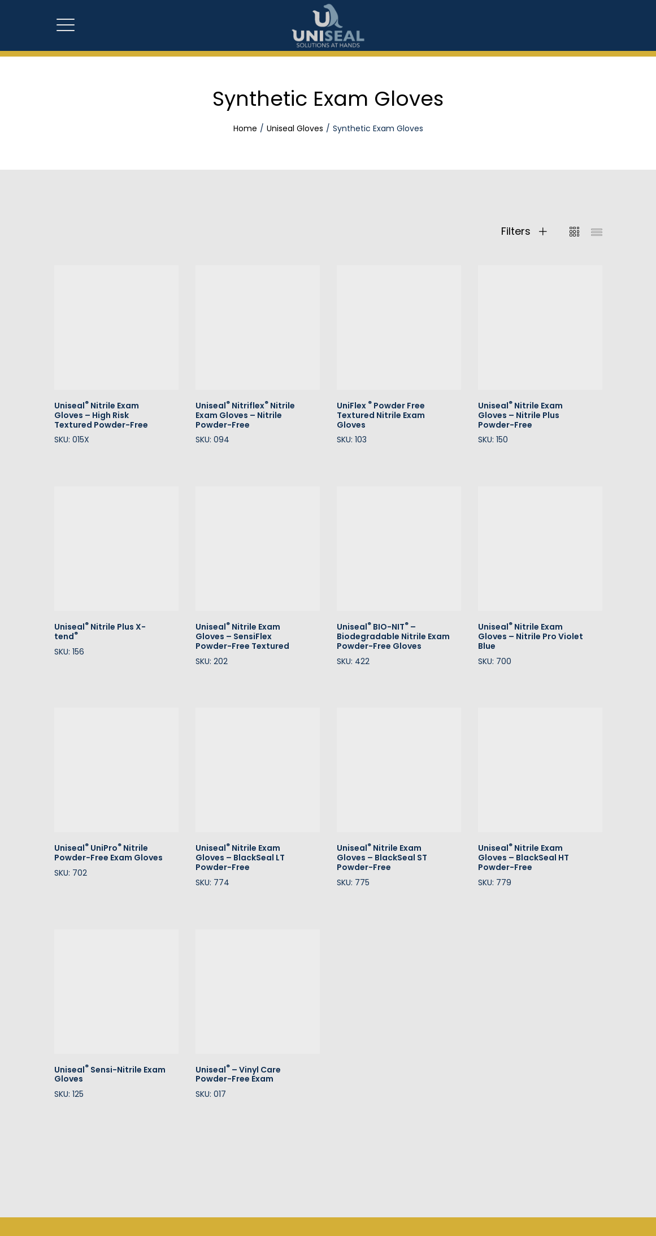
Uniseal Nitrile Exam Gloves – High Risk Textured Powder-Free (101, 415)
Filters (524, 231)
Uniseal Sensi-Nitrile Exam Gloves (110, 1074)
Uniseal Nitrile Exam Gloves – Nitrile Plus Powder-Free (520, 415)
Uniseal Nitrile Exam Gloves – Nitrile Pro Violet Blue (530, 636)
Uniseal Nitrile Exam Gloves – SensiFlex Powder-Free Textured (242, 636)
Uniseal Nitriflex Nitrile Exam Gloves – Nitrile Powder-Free (245, 415)
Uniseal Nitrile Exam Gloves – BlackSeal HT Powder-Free (523, 857)
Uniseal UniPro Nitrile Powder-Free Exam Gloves (108, 852)
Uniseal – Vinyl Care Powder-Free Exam (238, 1074)
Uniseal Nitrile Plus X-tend (100, 631)
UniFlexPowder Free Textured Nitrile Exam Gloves (381, 415)
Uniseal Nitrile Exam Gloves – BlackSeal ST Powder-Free (382, 857)
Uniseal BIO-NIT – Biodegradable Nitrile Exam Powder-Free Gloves (393, 636)
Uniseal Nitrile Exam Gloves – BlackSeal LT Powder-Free (240, 857)
